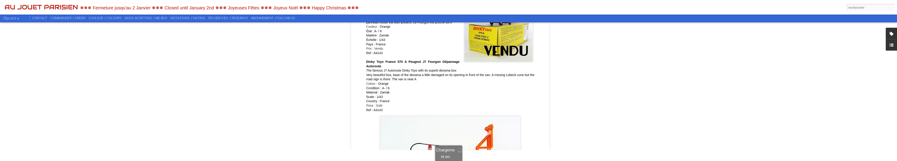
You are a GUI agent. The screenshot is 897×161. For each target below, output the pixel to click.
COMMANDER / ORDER (67, 18)
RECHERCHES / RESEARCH (228, 18)
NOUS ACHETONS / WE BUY (146, 18)
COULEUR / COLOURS (105, 18)
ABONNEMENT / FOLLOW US (273, 18)
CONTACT (39, 18)
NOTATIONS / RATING (187, 18)
